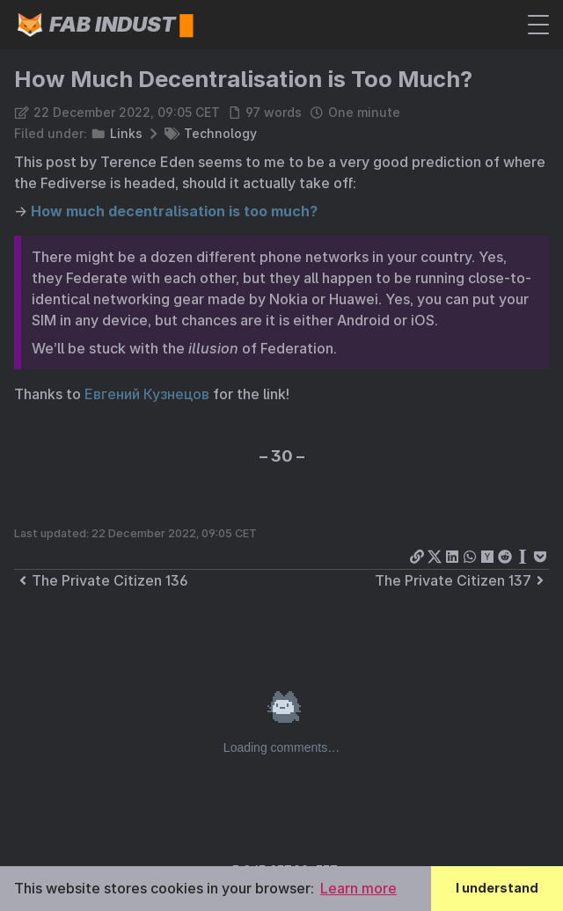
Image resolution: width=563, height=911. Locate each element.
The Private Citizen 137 (462, 580)
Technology (220, 133)
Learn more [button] (358, 888)
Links (126, 133)
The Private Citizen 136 (101, 580)
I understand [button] (497, 887)
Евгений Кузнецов (146, 394)
